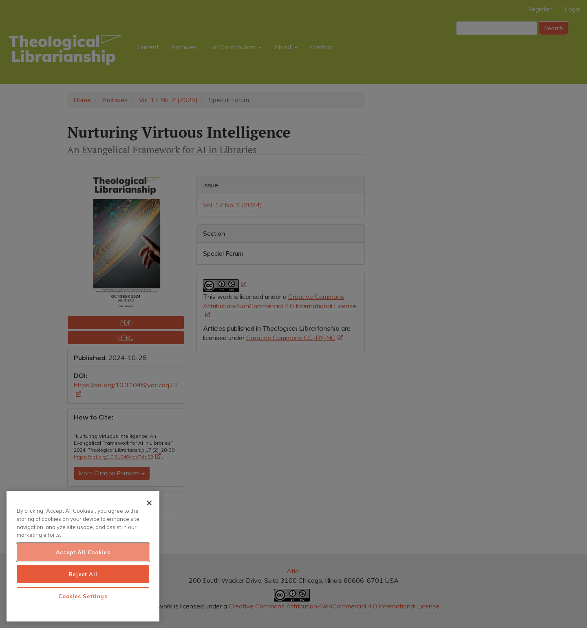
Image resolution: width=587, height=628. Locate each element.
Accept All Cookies (83, 552)
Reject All (83, 574)
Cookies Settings (83, 596)
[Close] (149, 503)
